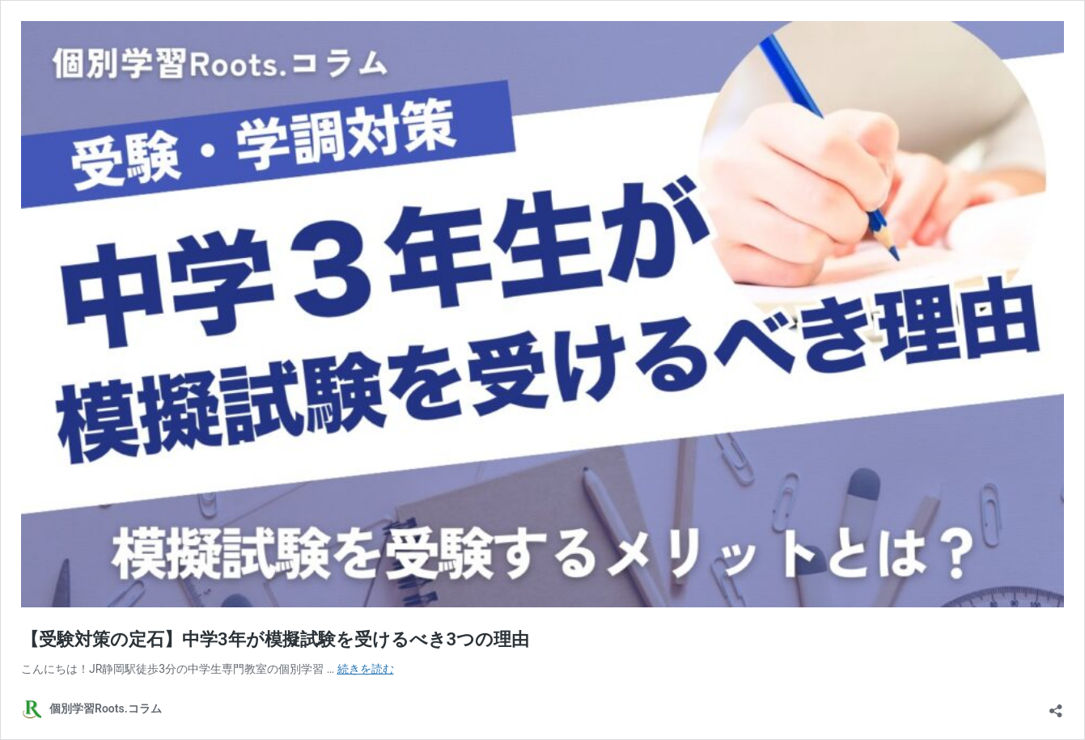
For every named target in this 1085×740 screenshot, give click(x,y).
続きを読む (365, 668)
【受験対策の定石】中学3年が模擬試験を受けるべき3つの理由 (275, 639)
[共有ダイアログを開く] (1056, 705)
